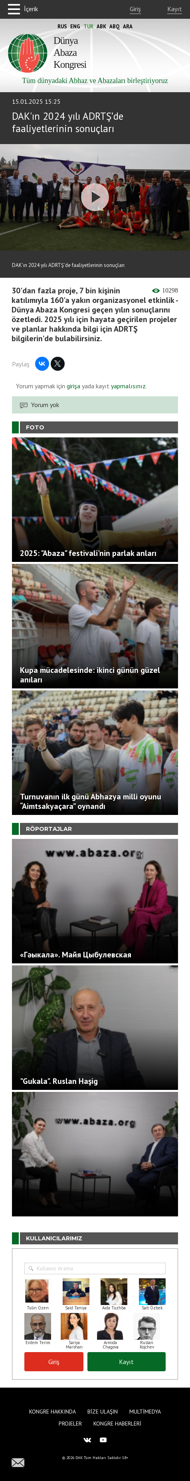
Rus (62, 27)
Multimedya (145, 1411)
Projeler (70, 1423)
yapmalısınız (127, 386)
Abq (114, 27)
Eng (75, 27)
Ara (128, 27)
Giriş (135, 9)
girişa (73, 386)
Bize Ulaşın (102, 1411)
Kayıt (174, 9)
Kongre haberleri (117, 1423)
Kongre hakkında (52, 1411)
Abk (101, 27)
